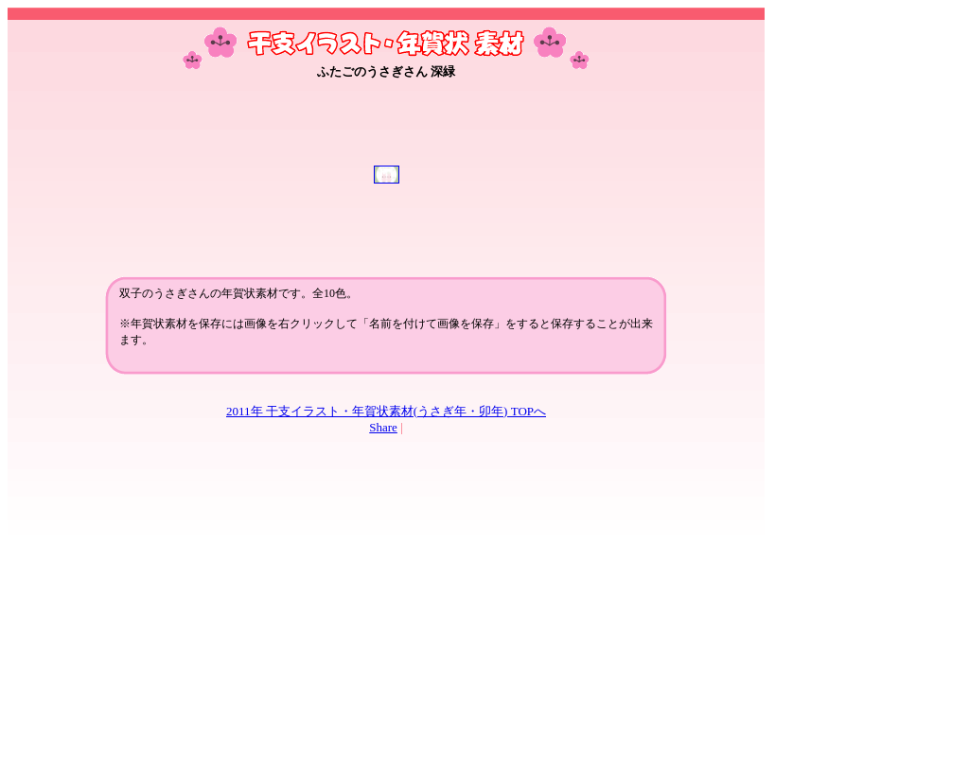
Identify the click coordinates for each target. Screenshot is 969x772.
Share (383, 427)
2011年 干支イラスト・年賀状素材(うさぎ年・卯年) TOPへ (386, 411)
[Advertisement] (386, 133)
